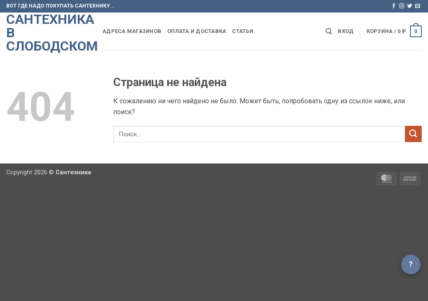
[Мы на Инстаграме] (401, 6)
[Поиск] (329, 31)
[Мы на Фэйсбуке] (393, 6)
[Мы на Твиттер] (409, 6)
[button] (346, 31)
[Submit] (413, 134)
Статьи (242, 31)
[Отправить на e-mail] (417, 6)
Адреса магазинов (131, 31)
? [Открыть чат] (411, 264)
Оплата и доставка (196, 31)
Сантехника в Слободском (48, 33)
